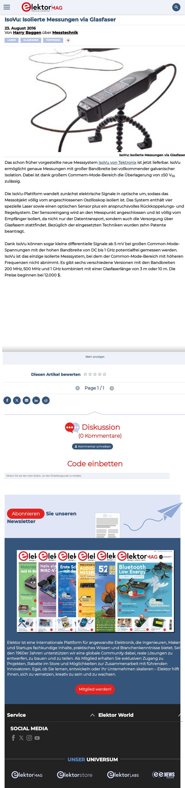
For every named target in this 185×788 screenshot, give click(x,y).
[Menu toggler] (6, 7)
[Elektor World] (140, 715)
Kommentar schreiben (92, 446)
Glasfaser (30, 40)
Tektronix (53, 40)
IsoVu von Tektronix (117, 162)
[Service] (51, 715)
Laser (11, 40)
